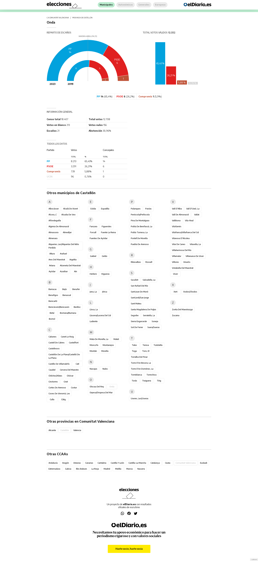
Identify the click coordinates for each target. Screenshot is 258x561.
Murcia (129, 469)
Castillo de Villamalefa (59, 364)
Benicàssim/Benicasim (59, 307)
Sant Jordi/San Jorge (140, 297)
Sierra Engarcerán (139, 321)
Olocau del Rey (97, 386)
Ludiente (94, 321)
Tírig (159, 380)
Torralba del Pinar (139, 357)
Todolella (158, 345)
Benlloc (77, 307)
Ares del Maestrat (57, 259)
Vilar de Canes (178, 244)
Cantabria (102, 463)
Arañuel (63, 253)
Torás (134, 380)
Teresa (145, 345)
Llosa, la (94, 309)
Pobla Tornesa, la (139, 232)
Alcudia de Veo (68, 214)
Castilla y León (117, 463)
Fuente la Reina (108, 232)
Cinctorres (53, 381)
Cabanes (52, 336)
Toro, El (145, 351)
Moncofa (94, 345)
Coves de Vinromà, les (59, 393)
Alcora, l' (53, 214)
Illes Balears (81, 469)
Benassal (67, 295)
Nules (105, 369)
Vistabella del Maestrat (182, 268)
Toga (134, 351)
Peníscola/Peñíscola (140, 214)
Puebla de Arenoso (140, 244)
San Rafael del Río (139, 286)
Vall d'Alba (177, 208)
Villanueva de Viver (195, 256)
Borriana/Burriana (68, 313)
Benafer (76, 289)
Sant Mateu (136, 303)
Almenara (53, 238)
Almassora (53, 232)
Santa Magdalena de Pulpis (143, 309)
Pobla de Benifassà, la (141, 226)
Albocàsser (54, 208)
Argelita (73, 259)
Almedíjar (67, 232)
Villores (175, 262)
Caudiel (52, 370)
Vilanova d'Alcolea (181, 238)
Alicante (52, 430)
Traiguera (146, 380)
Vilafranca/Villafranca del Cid (185, 232)
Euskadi (203, 463)
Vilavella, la (195, 244)
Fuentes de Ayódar (98, 238)
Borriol (52, 319)
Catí (77, 364)
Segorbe (135, 315)
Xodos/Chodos (190, 291)
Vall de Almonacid (180, 214)
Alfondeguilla (55, 220)
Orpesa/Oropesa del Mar (101, 392)
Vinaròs (186, 262)
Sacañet (134, 280)
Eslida (93, 208)
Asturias (77, 463)
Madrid (107, 469)
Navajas (93, 369)
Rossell (148, 262)
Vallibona (176, 220)
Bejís (64, 289)
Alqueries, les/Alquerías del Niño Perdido (64, 246)
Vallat (196, 214)
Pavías (148, 208)
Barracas (53, 289)
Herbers (93, 274)
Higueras (105, 274)
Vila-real (189, 220)
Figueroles (106, 226)
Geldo (104, 256)
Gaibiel (93, 256)
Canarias (89, 463)
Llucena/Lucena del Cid (100, 315)
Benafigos (53, 295)
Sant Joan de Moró (139, 291)
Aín (75, 271)
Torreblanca (136, 375)
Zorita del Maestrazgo (182, 309)
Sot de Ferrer (137, 327)
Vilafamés (176, 226)
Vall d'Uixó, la (192, 208)
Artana (52, 265)
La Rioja (95, 469)
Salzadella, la (149, 280)
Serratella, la (149, 315)
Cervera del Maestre (69, 370)
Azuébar (64, 271)
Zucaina (175, 315)
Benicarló (53, 301)
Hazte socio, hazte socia (129, 548)
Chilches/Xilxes (55, 375)
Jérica (104, 291)
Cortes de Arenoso (57, 387)
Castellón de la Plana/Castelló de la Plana (64, 356)
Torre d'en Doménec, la (142, 369)
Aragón (65, 463)
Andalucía (53, 463)
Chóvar (70, 375)
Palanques (136, 208)
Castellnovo (54, 348)
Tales (134, 345)
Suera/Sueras (153, 327)
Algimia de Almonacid (59, 226)
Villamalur (176, 256)
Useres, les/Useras (139, 398)
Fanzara (93, 226)
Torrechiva (151, 375)
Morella (104, 351)
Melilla (118, 469)
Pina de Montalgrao (140, 220)
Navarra (141, 469)
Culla (52, 399)
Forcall (93, 232)
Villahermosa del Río (181, 250)
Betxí (52, 313)
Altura (52, 253)
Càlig (63, 399)
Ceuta (167, 463)
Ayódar (52, 271)
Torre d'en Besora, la (141, 363)
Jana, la (93, 291)
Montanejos (108, 345)
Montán (93, 351)
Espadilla (105, 208)
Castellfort (73, 342)
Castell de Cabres (56, 342)
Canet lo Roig (67, 336)
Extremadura (54, 469)
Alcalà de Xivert (70, 208)
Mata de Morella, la (99, 339)
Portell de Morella (139, 238)
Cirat (66, 381)
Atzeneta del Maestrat (70, 265)
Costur (74, 387)
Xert (175, 291)
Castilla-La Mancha (137, 463)
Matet (116, 339)
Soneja (155, 321)
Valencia (77, 430)
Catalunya (155, 463)
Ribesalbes (136, 262)
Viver (175, 274)
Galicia (68, 469)
